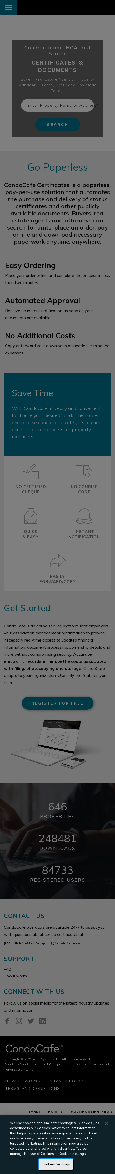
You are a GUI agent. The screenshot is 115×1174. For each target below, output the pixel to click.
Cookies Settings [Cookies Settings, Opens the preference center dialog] (56, 1164)
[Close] (106, 1123)
